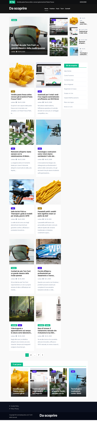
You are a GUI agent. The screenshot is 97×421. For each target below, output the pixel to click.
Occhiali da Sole (68, 80)
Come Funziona (69, 75)
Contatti (67, 8)
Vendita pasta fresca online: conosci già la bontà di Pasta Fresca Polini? (21, 97)
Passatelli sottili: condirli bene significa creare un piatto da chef (47, 214)
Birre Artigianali (68, 84)
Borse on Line (68, 107)
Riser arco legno (69, 102)
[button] (45, 36)
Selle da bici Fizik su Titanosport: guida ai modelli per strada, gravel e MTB (21, 214)
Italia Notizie (67, 71)
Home (46, 8)
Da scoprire (18, 8)
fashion (14, 20)
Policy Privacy (15, 409)
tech (53, 20)
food (13, 91)
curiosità (14, 325)
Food (57, 8)
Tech (62, 8)
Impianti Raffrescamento (71, 98)
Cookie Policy (15, 407)
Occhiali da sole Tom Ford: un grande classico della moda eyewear (26, 46)
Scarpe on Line (68, 93)
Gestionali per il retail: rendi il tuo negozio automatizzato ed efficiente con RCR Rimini (58, 27)
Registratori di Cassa (70, 89)
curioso (13, 53)
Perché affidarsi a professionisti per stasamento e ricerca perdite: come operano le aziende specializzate (47, 275)
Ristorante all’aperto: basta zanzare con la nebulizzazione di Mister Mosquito (58, 47)
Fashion (52, 8)
